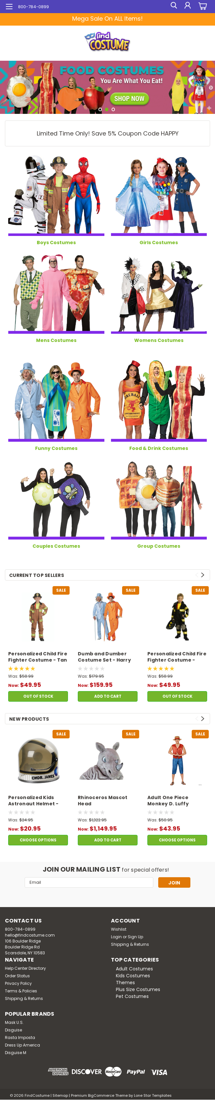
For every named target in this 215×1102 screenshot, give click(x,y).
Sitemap (60, 1095)
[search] (172, 6)
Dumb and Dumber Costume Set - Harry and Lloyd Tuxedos (104, 657)
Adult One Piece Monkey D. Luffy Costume (168, 801)
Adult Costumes (134, 968)
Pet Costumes (132, 996)
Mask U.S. (14, 1022)
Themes (125, 982)
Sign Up (135, 937)
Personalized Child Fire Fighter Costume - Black (176, 657)
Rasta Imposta (20, 1037)
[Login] (187, 6)
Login (116, 937)
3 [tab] (113, 109)
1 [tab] (100, 109)
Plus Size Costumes (138, 989)
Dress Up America (22, 1045)
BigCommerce (101, 1095)
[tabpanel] (107, 87)
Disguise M (15, 1052)
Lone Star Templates (153, 1095)
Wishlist (118, 929)
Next (202, 575)
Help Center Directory (25, 968)
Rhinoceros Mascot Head (102, 801)
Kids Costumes (133, 975)
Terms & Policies (21, 991)
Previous (196, 575)
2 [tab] (107, 109)
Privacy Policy (18, 983)
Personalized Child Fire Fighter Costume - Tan (37, 657)
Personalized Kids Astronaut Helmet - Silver (33, 801)
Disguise (13, 1030)
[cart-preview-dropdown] (201, 6)
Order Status (17, 976)
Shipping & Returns (130, 944)
